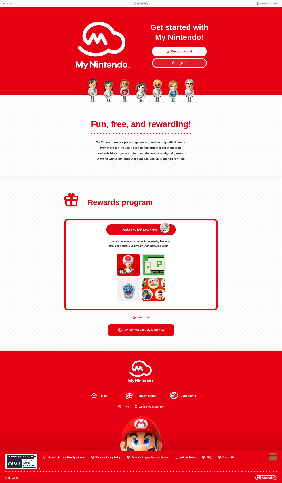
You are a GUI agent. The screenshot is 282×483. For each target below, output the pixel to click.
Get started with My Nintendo (141, 330)
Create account (179, 51)
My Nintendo (141, 371)
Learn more (141, 317)
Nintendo (141, 3)
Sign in (179, 63)
